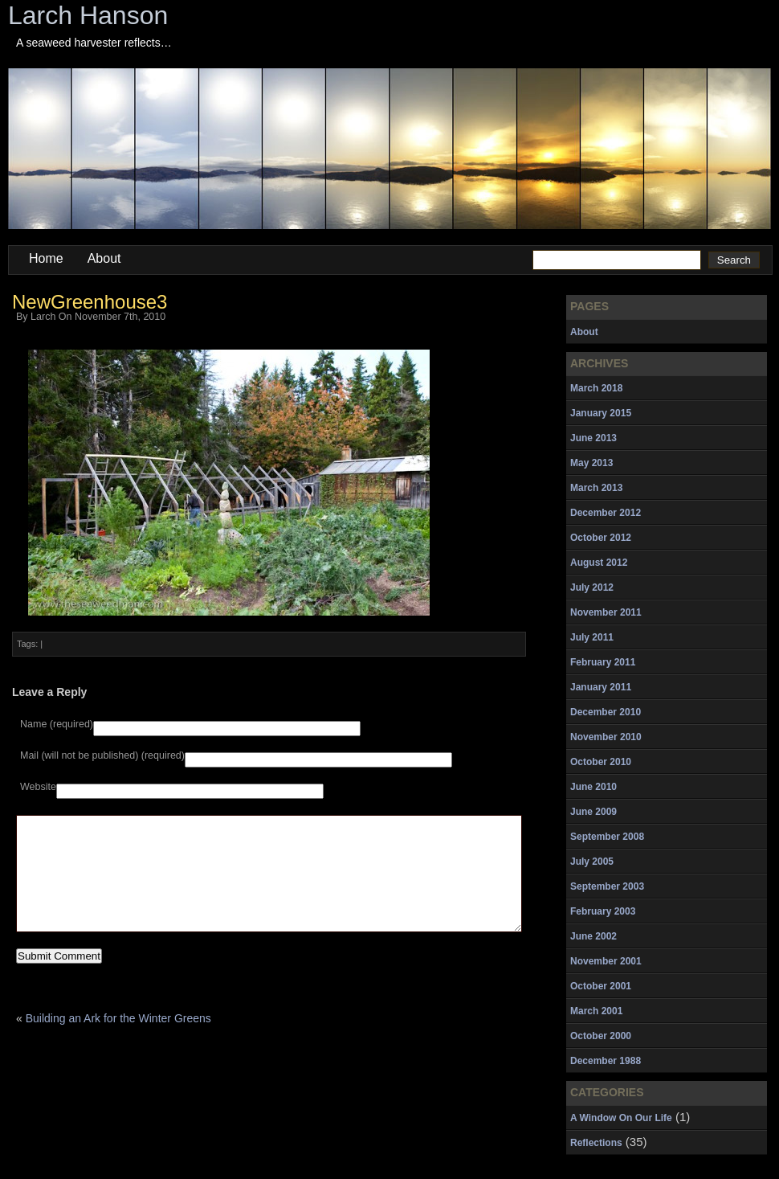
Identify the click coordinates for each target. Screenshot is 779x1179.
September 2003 (607, 886)
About (104, 258)
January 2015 (600, 413)
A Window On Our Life (621, 1118)
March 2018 (596, 388)
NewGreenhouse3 (89, 302)
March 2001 (596, 1011)
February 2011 (602, 662)
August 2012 (598, 562)
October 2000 (600, 1036)
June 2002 (593, 936)
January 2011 (600, 687)
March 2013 (596, 487)
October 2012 (600, 537)
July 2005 (592, 861)
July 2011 (592, 637)
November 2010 (606, 737)
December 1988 (605, 1060)
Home (46, 258)
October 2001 (600, 986)
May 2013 (591, 463)
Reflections (596, 1142)
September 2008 (607, 836)
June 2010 (593, 786)
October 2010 (600, 762)
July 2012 (592, 587)
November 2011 (606, 612)
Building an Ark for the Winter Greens (118, 1042)
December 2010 (605, 712)
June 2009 (593, 811)
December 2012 (605, 512)
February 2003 (602, 911)
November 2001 (606, 961)
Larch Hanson (88, 15)
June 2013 (593, 438)
